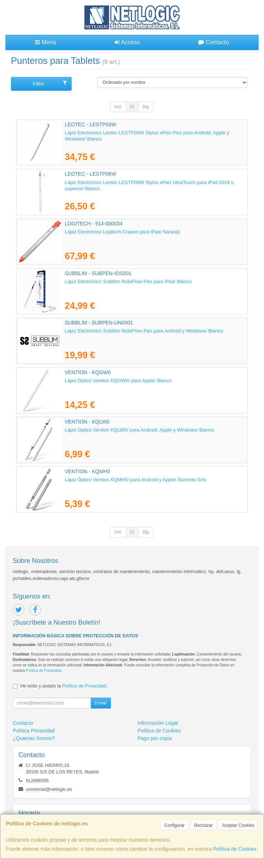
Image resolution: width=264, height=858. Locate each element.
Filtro (50, 83)
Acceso (127, 42)
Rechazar (203, 825)
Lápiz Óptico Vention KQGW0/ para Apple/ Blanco (118, 380)
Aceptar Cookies (238, 825)
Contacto (213, 42)
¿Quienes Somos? (34, 738)
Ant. (118, 106)
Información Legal (157, 723)
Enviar (101, 703)
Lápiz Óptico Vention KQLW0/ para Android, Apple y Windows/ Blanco (139, 430)
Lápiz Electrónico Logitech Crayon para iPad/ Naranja (122, 231)
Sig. (146, 106)
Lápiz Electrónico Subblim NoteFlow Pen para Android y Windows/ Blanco (144, 331)
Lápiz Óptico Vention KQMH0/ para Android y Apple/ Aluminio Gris (135, 479)
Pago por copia (154, 738)
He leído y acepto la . (63, 686)
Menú (45, 42)
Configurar (174, 825)
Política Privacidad (34, 731)
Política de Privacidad (43, 671)
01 (132, 106)
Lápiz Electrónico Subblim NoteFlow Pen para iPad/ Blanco (128, 281)
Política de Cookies (235, 849)
